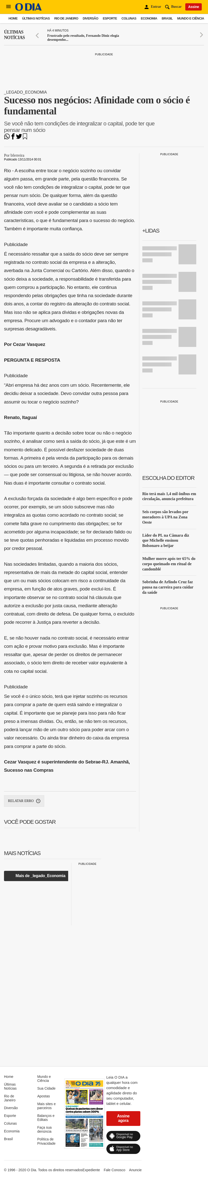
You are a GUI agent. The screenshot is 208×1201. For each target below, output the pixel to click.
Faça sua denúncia (44, 1129)
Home (12, 18)
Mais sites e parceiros (46, 1106)
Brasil (167, 18)
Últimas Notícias (36, 18)
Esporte (110, 18)
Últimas (14, 35)
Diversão (90, 18)
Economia (149, 18)
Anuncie (135, 1170)
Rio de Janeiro (66, 18)
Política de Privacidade (46, 1141)
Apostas (43, 1096)
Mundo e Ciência (190, 18)
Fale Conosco (114, 1170)
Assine (193, 7)
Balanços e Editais (45, 1118)
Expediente (91, 1170)
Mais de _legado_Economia (40, 876)
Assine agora (123, 1118)
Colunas (129, 18)
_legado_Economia (25, 92)
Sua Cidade (46, 1088)
